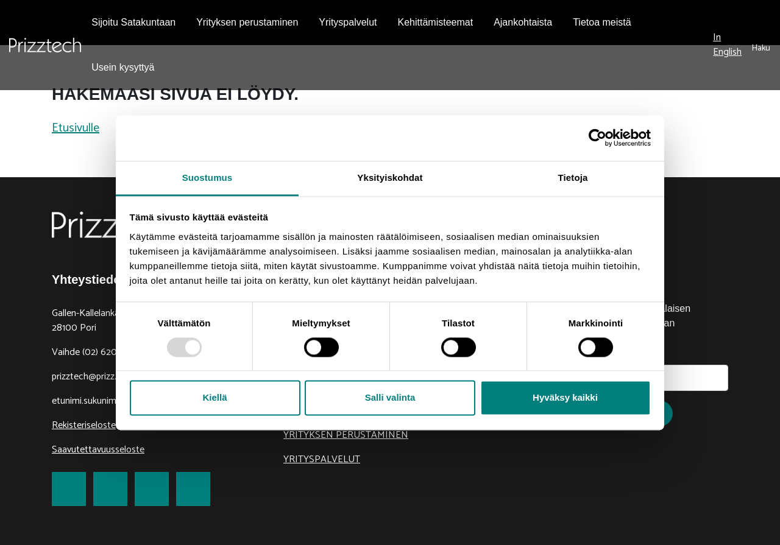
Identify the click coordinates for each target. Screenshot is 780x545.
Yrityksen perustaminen (345, 435)
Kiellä (214, 398)
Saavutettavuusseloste (98, 449)
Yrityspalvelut (321, 459)
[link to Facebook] (69, 489)
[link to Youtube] (193, 489)
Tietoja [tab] (573, 177)
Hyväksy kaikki (565, 398)
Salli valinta (390, 398)
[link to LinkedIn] (152, 489)
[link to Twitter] (110, 489)
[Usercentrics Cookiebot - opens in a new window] (597, 137)
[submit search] (761, 45)
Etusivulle (75, 128)
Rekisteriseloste (84, 425)
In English (727, 44)
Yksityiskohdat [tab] (389, 177)
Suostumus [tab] (207, 177)
